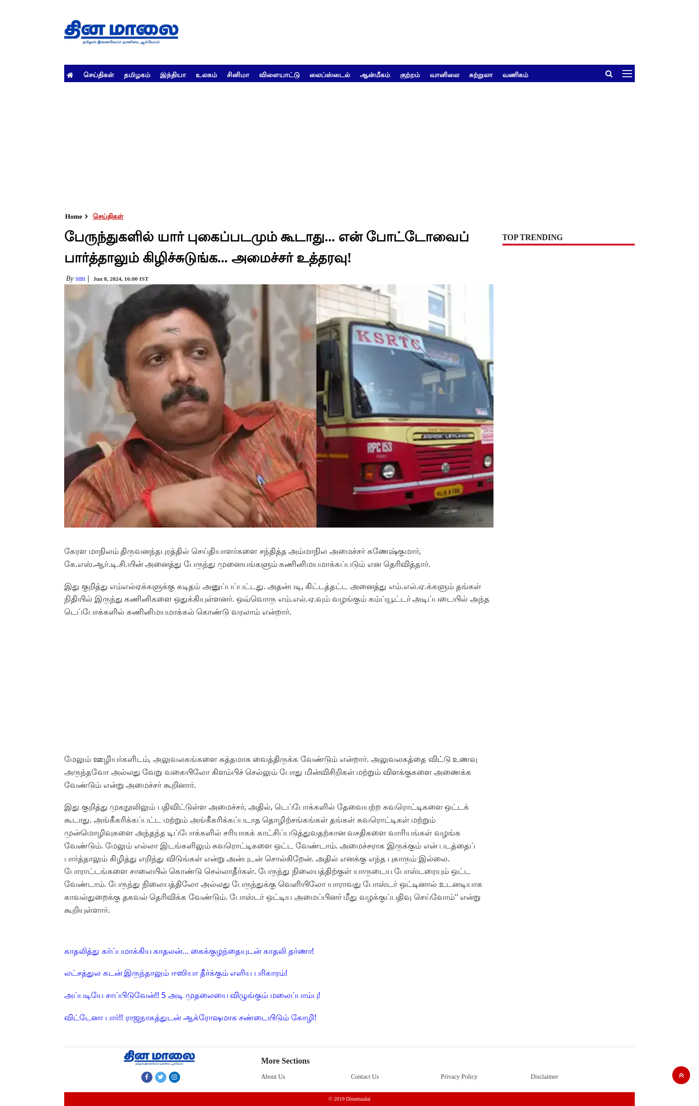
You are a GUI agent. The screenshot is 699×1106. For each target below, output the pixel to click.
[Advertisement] (331, 144)
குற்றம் (410, 74)
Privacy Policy (459, 1076)
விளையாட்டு (279, 74)
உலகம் (206, 74)
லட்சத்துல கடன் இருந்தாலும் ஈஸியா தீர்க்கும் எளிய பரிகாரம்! (176, 972)
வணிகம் (515, 74)
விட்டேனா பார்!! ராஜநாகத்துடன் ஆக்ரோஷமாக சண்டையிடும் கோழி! (190, 1017)
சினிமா (238, 74)
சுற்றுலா (481, 74)
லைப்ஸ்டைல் (329, 74)
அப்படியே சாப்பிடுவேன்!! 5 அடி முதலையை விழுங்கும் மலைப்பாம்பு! (192, 995)
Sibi (80, 279)
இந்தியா (173, 74)
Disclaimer (544, 1076)
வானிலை (444, 74)
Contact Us (365, 1076)
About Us (273, 1076)
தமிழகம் (137, 74)
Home (73, 216)
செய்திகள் (98, 74)
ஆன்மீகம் (375, 74)
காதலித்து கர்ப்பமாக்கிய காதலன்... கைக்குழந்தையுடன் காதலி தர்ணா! (189, 950)
